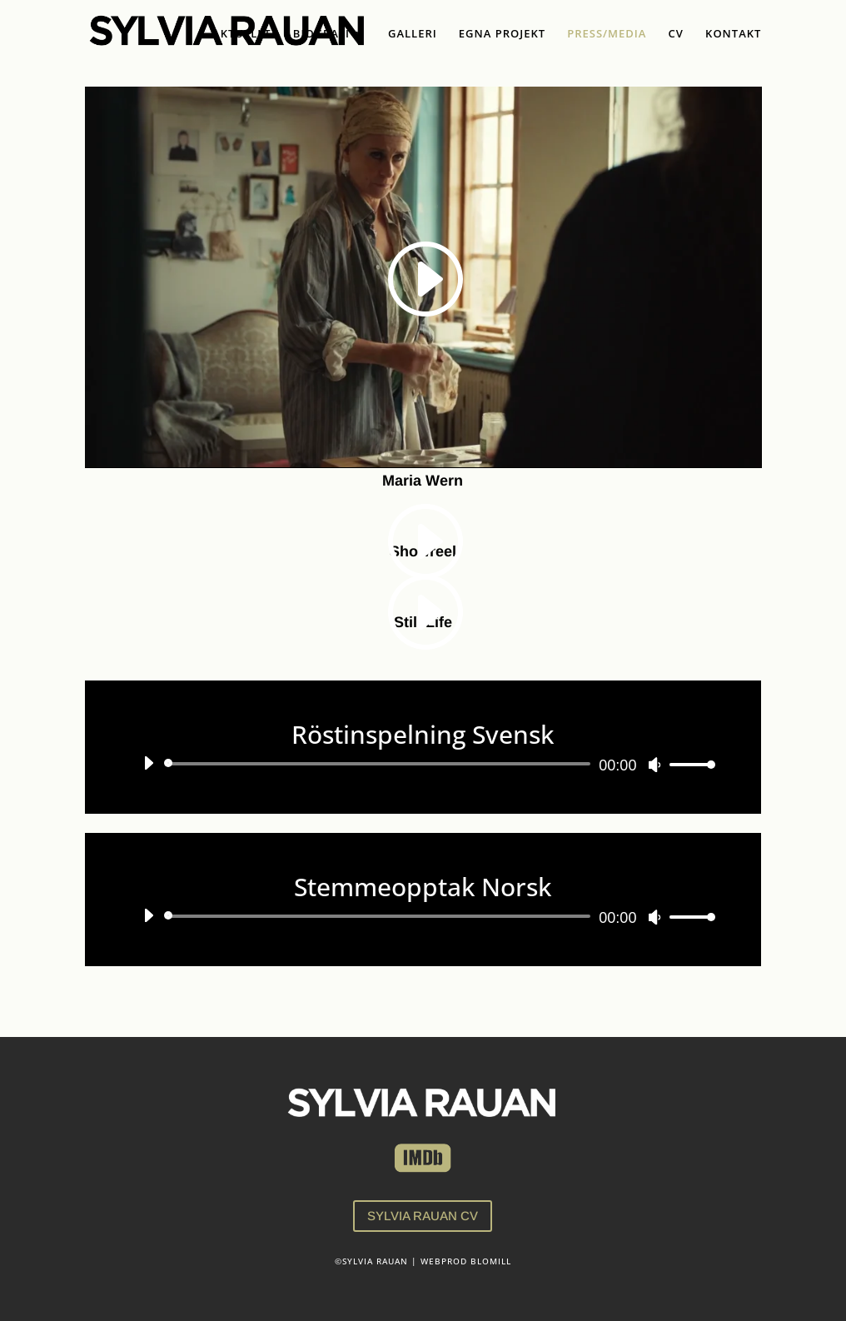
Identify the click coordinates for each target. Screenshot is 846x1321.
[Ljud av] (654, 764)
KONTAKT (733, 34)
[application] (423, 763)
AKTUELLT (241, 34)
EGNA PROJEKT (502, 34)
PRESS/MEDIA (606, 34)
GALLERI (412, 34)
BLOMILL (490, 1261)
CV (676, 34)
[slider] (380, 763)
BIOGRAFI (321, 34)
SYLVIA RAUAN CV (422, 1216)
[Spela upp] (148, 763)
